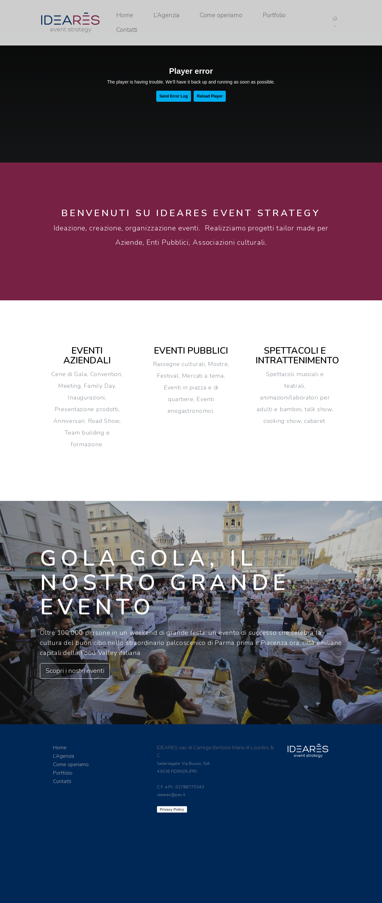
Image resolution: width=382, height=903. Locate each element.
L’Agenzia (167, 15)
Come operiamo (221, 15)
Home (124, 15)
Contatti (126, 30)
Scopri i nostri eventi (74, 670)
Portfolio (274, 15)
